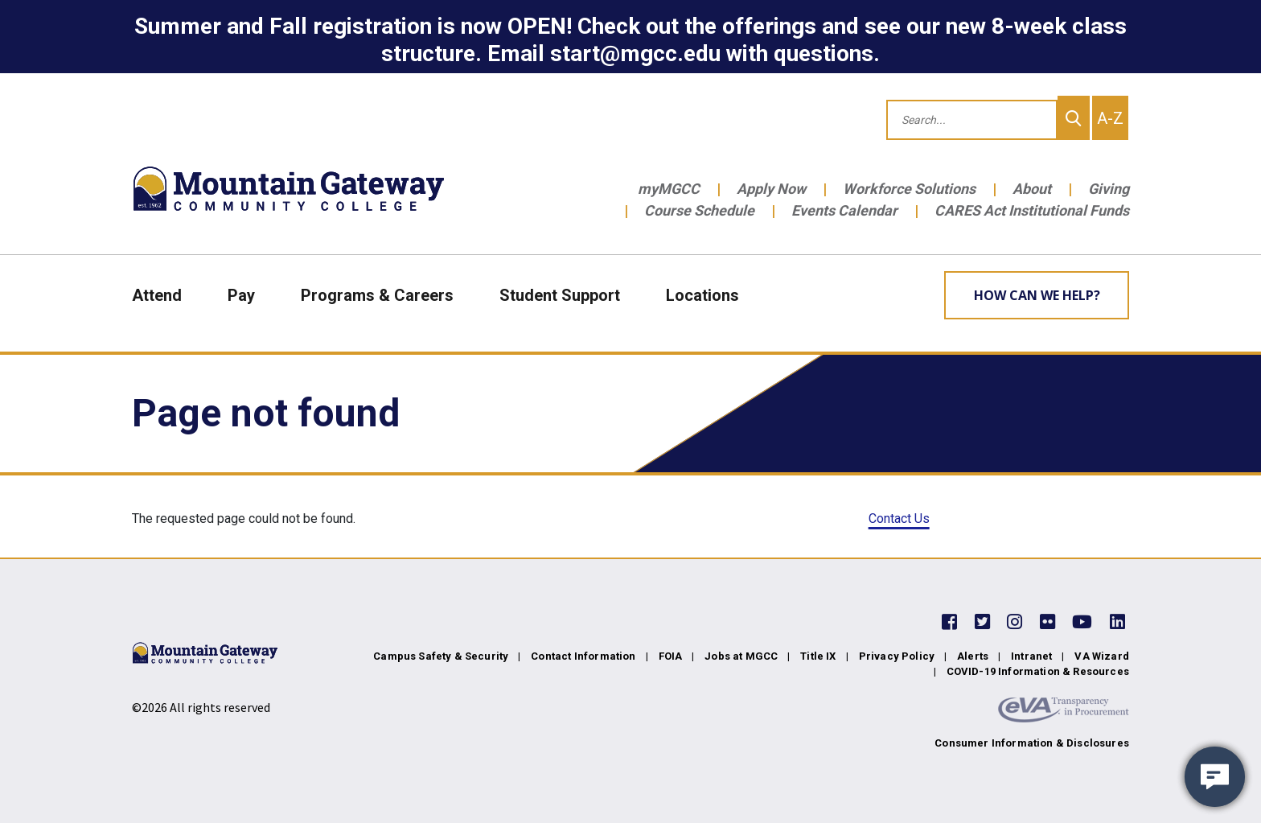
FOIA (671, 656)
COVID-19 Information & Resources (1038, 671)
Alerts (972, 656)
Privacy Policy (896, 656)
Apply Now (771, 188)
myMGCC (669, 188)
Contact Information (583, 656)
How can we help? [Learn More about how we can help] (1037, 295)
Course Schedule (699, 210)
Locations (702, 295)
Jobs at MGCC (741, 656)
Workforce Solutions (909, 188)
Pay (241, 295)
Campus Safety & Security (440, 656)
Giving (1108, 188)
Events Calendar (844, 210)
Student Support (559, 295)
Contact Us (899, 518)
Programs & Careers (377, 295)
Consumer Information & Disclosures (1031, 743)
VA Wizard (1101, 656)
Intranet (1031, 656)
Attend (157, 295)
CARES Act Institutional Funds (1031, 210)
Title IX (818, 656)
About (1031, 188)
